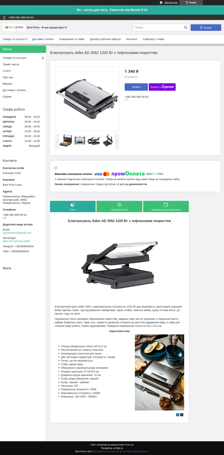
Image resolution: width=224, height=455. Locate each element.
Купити (136, 87)
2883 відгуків (170, 2)
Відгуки (7, 83)
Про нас (8, 77)
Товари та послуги (14, 39)
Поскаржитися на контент (106, 451)
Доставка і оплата (43, 39)
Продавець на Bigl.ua (112, 448)
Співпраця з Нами (153, 39)
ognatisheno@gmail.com (17, 232)
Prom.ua (129, 444)
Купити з (162, 87)
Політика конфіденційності (135, 451)
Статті (7, 70)
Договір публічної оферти (105, 39)
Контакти (131, 39)
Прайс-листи (11, 64)
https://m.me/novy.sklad (16, 241)
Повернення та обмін (71, 39)
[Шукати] (185, 27)
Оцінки (7, 96)
